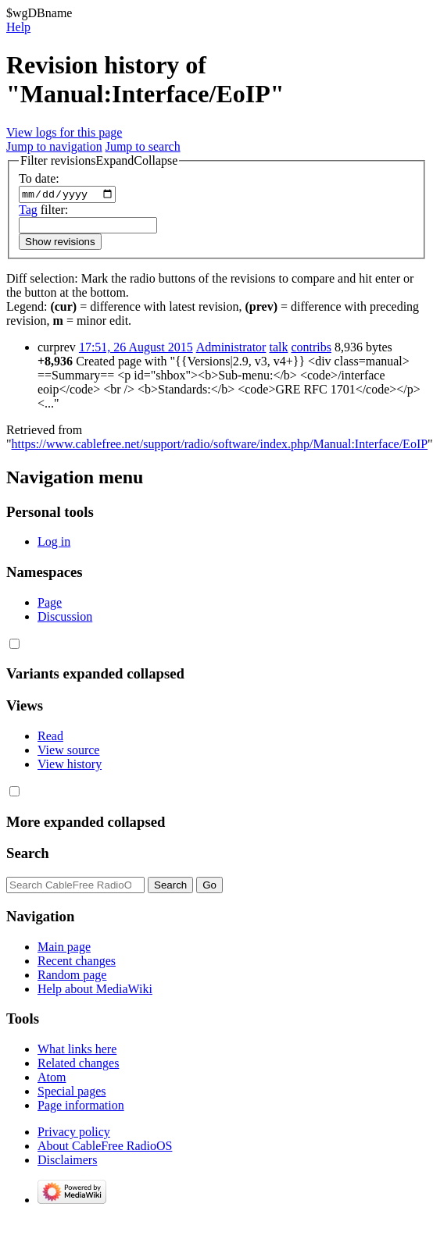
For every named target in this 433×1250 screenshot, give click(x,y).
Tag (28, 211)
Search (27, 855)
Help (18, 27)
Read (50, 738)
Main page (64, 948)
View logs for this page (64, 132)
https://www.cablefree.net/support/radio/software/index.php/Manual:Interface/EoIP (220, 445)
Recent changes (77, 962)
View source (68, 752)
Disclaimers (67, 1162)
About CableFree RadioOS (105, 1148)
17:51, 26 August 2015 (136, 348)
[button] (99, 161)
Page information (81, 1107)
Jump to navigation (54, 146)
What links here (77, 1051)
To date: (39, 178)
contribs (311, 348)
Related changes (78, 1065)
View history (70, 766)
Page (50, 604)
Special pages (72, 1093)
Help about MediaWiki (95, 990)
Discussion (65, 618)
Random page (72, 976)
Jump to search (143, 146)
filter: (43, 211)
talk (278, 348)
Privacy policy (74, 1134)
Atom (52, 1079)
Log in (54, 543)
